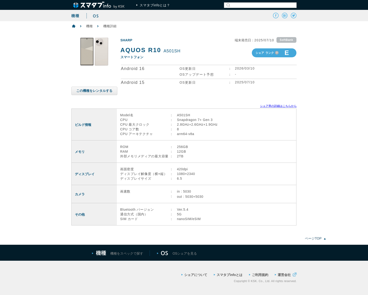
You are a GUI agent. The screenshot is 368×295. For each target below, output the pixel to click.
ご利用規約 (258, 274)
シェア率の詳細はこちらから (278, 106)
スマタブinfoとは (228, 274)
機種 (89, 26)
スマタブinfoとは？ (153, 5)
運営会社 (286, 274)
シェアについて (194, 274)
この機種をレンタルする (94, 91)
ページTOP (315, 238)
